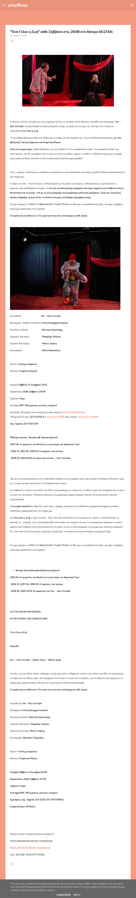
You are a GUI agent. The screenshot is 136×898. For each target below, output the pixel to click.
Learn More (64, 895)
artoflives (18, 5)
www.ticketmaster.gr (73, 412)
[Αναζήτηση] (31, 5)
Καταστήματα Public (55, 416)
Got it (77, 895)
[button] (11, 41)
